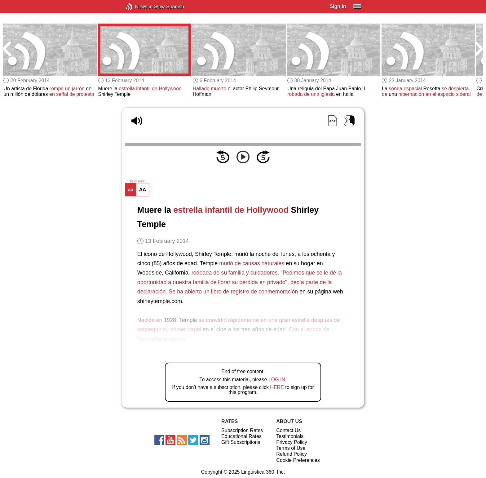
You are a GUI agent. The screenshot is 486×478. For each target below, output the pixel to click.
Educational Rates (241, 436)
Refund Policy (291, 454)
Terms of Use (290, 448)
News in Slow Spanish (138, 6)
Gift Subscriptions (240, 442)
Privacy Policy (291, 442)
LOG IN (276, 379)
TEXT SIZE (137, 181)
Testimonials (289, 436)
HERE (277, 387)
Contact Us (288, 430)
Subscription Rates (242, 430)
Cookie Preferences (298, 460)
